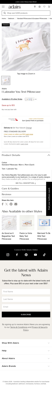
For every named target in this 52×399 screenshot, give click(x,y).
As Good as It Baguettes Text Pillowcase (8, 236)
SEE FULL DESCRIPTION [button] (26, 183)
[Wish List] (44, 7)
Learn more (29, 134)
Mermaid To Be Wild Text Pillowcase (43, 236)
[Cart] (49, 7)
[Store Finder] (35, 7)
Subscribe (26, 315)
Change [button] (29, 128)
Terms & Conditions (18, 327)
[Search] (5, 13)
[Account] (39, 7)
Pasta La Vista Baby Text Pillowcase (26, 236)
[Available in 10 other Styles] (35, 99)
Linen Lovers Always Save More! (26, 2)
